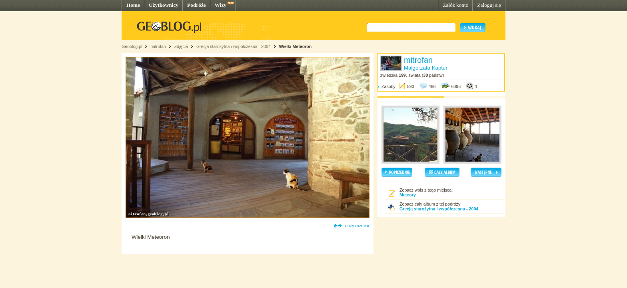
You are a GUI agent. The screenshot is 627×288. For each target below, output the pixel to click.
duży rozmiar (357, 225)
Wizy (220, 5)
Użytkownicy (163, 5)
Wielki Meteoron (295, 46)
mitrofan (158, 46)
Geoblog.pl (132, 46)
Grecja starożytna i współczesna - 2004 (233, 46)
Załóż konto (455, 5)
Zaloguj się (489, 5)
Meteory (407, 194)
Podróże (196, 5)
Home (133, 5)
